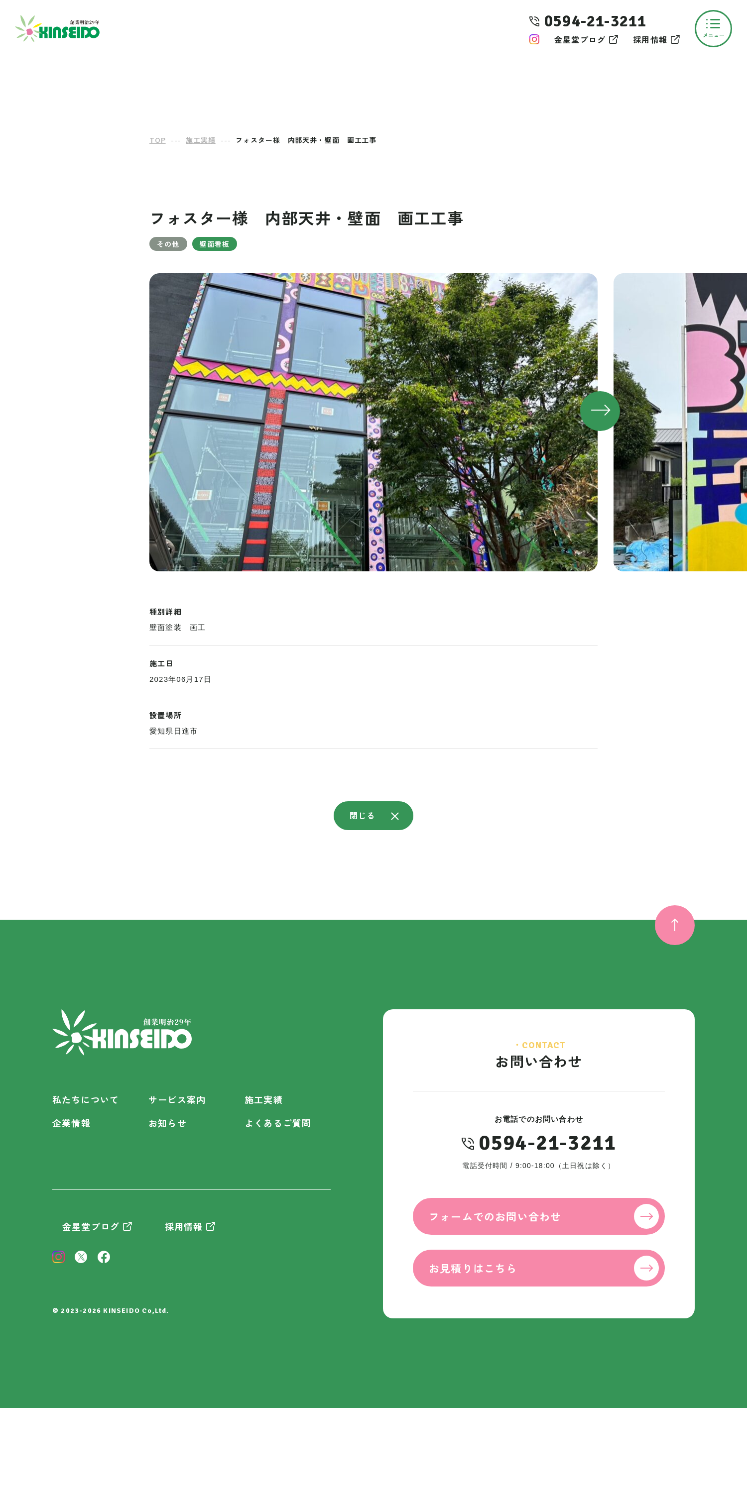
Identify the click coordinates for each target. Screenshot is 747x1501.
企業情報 (71, 1122)
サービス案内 (177, 1099)
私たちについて (85, 1099)
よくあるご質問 (278, 1122)
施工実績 (264, 1099)
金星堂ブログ (580, 39)
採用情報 (650, 39)
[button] (600, 411)
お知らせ (167, 1122)
